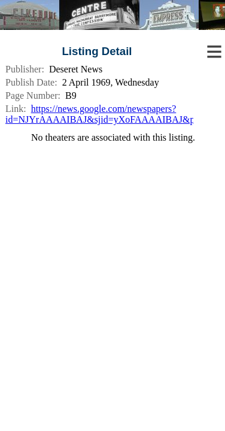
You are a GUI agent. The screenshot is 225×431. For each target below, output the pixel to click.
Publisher (23, 69)
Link (14, 109)
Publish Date (29, 82)
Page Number (31, 95)
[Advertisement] (112, 223)
